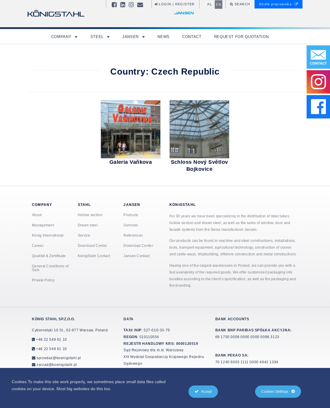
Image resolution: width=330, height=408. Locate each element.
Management (43, 225)
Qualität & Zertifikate (49, 256)
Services (130, 225)
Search (241, 4)
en (218, 4)
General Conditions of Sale (50, 268)
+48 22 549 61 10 (51, 339)
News (163, 36)
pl (209, 4)
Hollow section (90, 215)
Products (130, 215)
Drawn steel (88, 225)
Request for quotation (241, 36)
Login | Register (175, 4)
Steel (97, 36)
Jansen (131, 36)
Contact (192, 36)
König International (48, 235)
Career (38, 245)
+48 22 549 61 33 (51, 349)
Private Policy (43, 280)
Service (84, 235)
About (37, 215)
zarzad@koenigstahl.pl (57, 364)
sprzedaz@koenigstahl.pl (59, 358)
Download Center (92, 245)
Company (62, 36)
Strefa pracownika (278, 4)
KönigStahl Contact (94, 256)
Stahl (84, 204)
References (133, 235)
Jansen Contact (136, 256)
